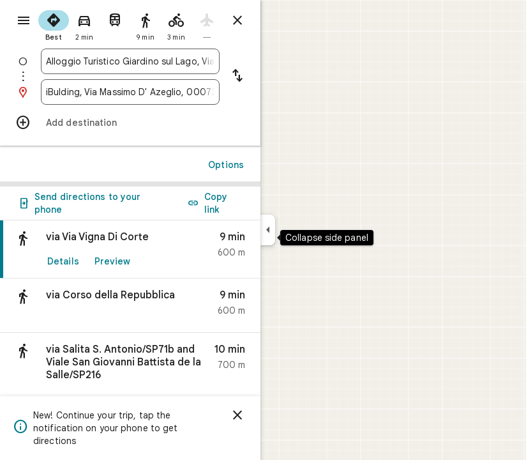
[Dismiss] (237, 415)
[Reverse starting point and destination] (237, 76)
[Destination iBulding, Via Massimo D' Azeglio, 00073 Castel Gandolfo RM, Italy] (130, 92)
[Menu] (23, 20)
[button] (130, 306)
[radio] (53, 24)
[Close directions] (237, 20)
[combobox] (130, 61)
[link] (130, 249)
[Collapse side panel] (267, 230)
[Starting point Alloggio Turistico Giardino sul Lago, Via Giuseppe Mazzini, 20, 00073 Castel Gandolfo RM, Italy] (130, 61)
